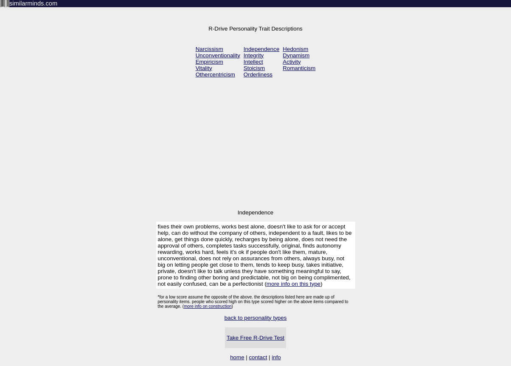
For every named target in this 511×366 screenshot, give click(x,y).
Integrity (254, 55)
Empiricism (209, 62)
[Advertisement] (255, 144)
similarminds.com (33, 3)
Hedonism (295, 49)
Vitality (204, 68)
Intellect (253, 62)
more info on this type (293, 284)
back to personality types (256, 318)
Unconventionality (218, 55)
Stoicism (254, 68)
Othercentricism (215, 74)
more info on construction (207, 306)
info (276, 357)
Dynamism (296, 55)
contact (258, 357)
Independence (262, 49)
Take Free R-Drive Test (255, 338)
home (237, 357)
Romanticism (299, 68)
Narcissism (209, 49)
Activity (291, 62)
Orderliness (258, 74)
